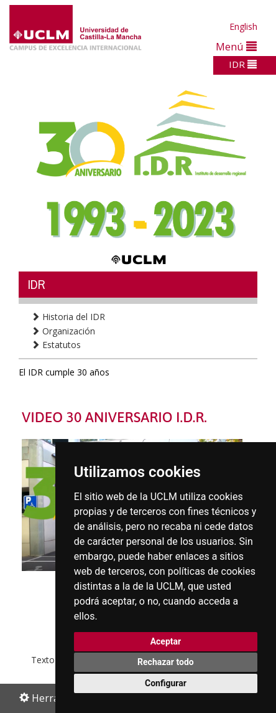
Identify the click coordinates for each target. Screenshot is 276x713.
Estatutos (56, 345)
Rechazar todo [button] (165, 662)
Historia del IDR (68, 317)
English (243, 26)
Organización (63, 331)
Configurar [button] (165, 683)
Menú (236, 46)
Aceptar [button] (166, 641)
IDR (243, 64)
